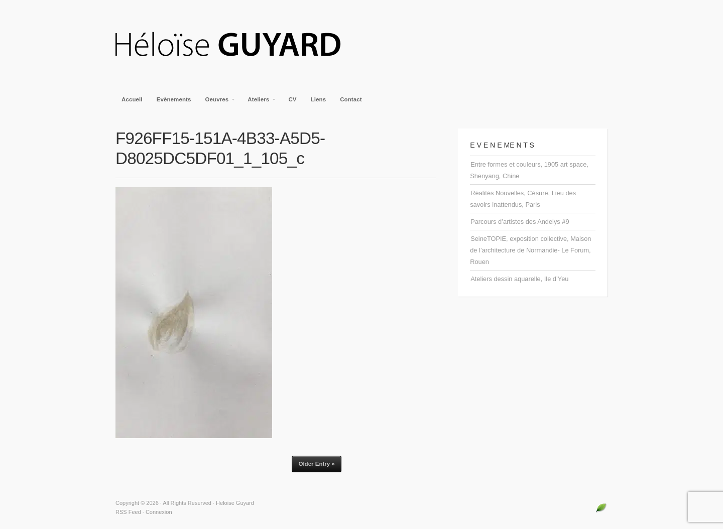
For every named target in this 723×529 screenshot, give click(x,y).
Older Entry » (316, 464)
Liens (318, 99)
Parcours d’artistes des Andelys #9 (519, 221)
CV (292, 99)
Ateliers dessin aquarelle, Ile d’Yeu (519, 279)
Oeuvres (217, 102)
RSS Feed (128, 512)
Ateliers (259, 102)
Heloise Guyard (235, 45)
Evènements (174, 99)
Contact (351, 99)
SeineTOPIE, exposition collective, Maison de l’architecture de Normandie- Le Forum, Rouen (530, 250)
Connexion (159, 512)
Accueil (132, 99)
